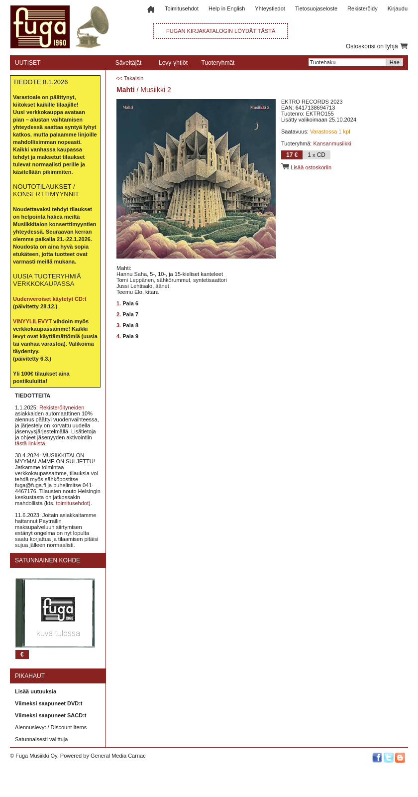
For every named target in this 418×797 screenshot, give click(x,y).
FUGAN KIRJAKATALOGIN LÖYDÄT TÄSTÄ (220, 31)
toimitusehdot (72, 503)
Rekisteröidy (362, 8)
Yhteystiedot (270, 8)
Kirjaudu (398, 8)
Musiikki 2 (155, 90)
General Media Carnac (118, 756)
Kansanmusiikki (332, 143)
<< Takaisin (129, 78)
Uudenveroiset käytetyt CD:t (49, 299)
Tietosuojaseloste (316, 8)
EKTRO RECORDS (305, 102)
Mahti (125, 90)
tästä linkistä (30, 443)
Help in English (227, 8)
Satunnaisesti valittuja (41, 739)
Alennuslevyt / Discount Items (51, 727)
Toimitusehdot (182, 8)
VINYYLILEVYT (32, 321)
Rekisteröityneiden (62, 407)
